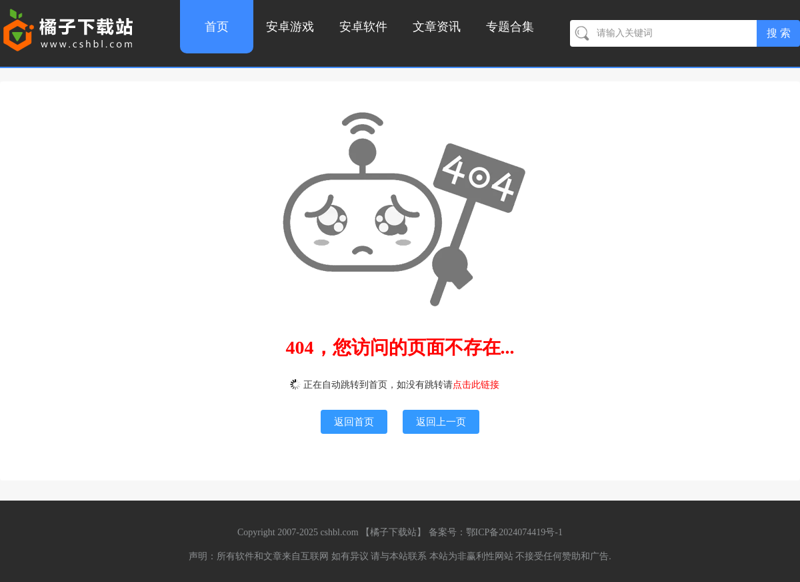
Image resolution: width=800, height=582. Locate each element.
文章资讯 (437, 26)
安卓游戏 (290, 26)
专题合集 (510, 26)
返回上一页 (441, 421)
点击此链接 (476, 385)
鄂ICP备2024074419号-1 (514, 532)
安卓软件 (363, 26)
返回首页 (354, 421)
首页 (217, 26)
